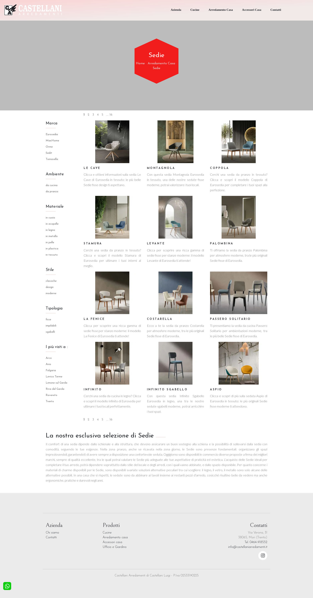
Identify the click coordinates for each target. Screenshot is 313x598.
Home (140, 63)
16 (111, 114)
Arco (49, 358)
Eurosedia (52, 134)
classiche (51, 281)
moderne (51, 293)
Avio (48, 364)
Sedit (49, 153)
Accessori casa (112, 542)
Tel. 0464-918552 (256, 542)
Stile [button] (50, 270)
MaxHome (52, 140)
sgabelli (50, 331)
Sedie (156, 68)
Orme (49, 146)
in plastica (52, 248)
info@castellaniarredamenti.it (247, 547)
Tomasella (52, 159)
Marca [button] (51, 123)
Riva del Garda (55, 389)
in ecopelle (52, 223)
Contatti (275, 9)
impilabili (51, 325)
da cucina (51, 185)
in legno (50, 230)
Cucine (194, 9)
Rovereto (51, 395)
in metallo (52, 236)
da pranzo (52, 191)
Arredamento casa (115, 537)
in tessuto (52, 254)
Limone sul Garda (56, 382)
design (49, 287)
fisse (48, 319)
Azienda (176, 9)
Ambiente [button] (55, 174)
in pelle (50, 242)
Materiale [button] (55, 207)
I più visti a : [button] (57, 347)
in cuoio (50, 217)
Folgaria (51, 370)
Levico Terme (54, 376)
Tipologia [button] (54, 308)
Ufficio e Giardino (115, 547)
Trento (50, 401)
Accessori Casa (251, 9)
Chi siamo (52, 532)
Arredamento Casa (221, 9)
